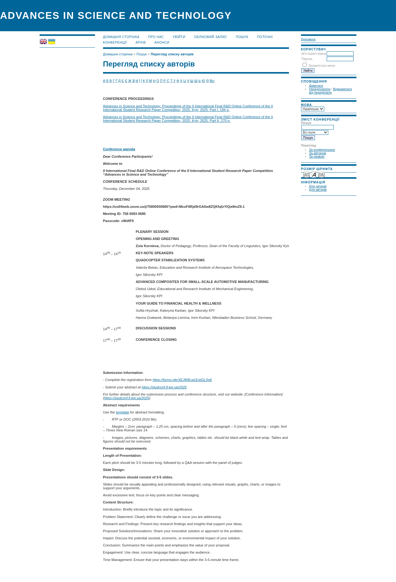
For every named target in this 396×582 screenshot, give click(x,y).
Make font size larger (321, 174)
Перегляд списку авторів (172, 54)
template (122, 412)
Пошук (242, 37)
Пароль (306, 59)
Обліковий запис (210, 37)
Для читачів (317, 186)
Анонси (161, 42)
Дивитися (316, 86)
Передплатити (319, 89)
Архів (141, 42)
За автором (317, 153)
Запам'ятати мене (321, 65)
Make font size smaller (306, 174)
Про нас (156, 37)
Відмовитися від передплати (330, 91)
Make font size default (314, 174)
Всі (212, 81)
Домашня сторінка (121, 37)
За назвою (317, 156)
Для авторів (318, 189)
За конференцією (322, 150)
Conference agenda (119, 149)
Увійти (179, 37)
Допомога (308, 39)
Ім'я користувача (313, 53)
